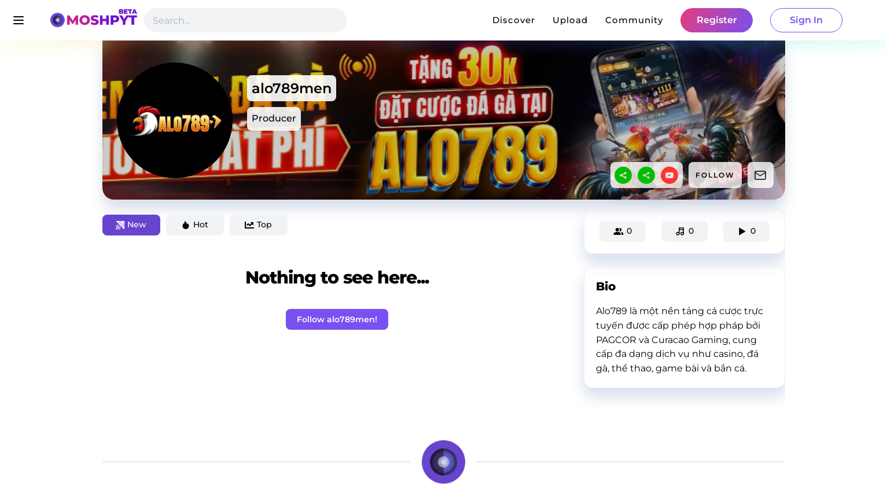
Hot (194, 224)
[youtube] (669, 175)
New (131, 224)
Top (258, 224)
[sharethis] (623, 175)
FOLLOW (715, 175)
